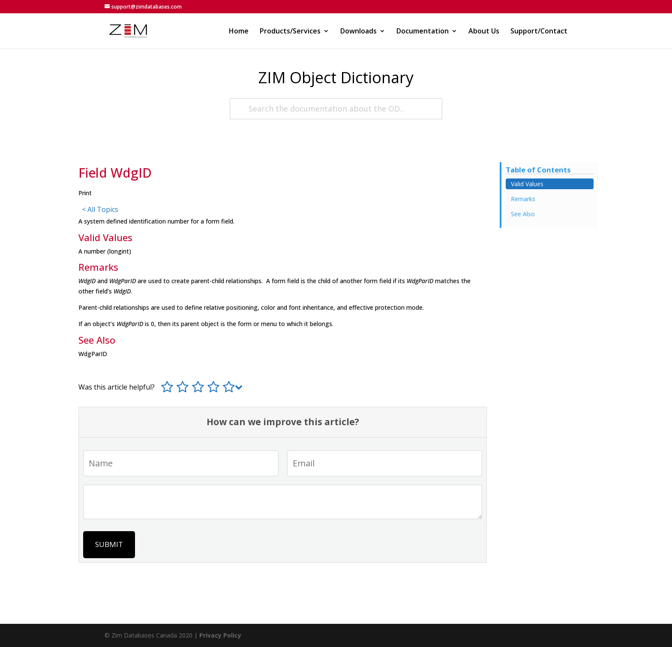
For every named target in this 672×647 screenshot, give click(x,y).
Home (239, 32)
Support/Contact (538, 32)
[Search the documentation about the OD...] (336, 109)
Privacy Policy (220, 635)
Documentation (422, 32)
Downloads (358, 32)
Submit (109, 544)
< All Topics (100, 209)
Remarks (523, 199)
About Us (483, 32)
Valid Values (527, 184)
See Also (523, 214)
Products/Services (290, 32)
